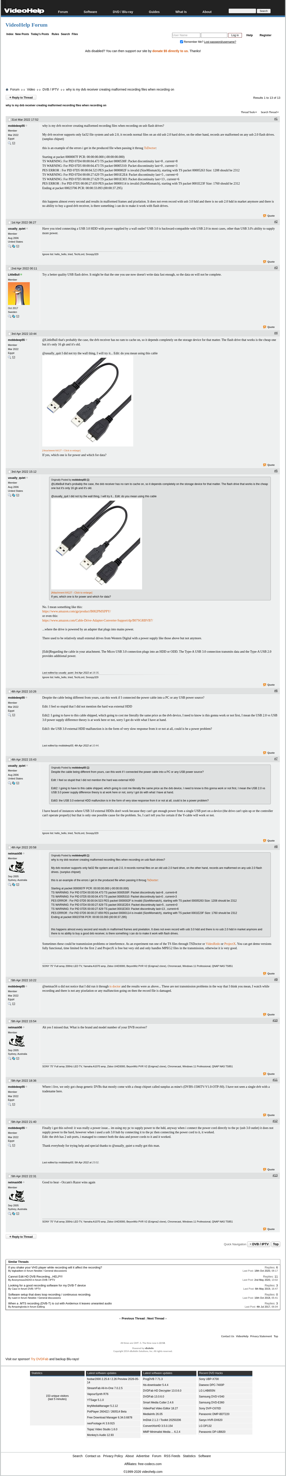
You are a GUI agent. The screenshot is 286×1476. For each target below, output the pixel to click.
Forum (63, 12)
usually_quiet (16, 228)
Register (265, 35)
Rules (55, 34)
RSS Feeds (172, 1456)
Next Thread (155, 1318)
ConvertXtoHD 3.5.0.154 (158, 1426)
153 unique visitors (57, 1395)
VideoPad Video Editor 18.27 (160, 1408)
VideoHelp (242, 1336)
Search (65, 34)
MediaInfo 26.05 (153, 1414)
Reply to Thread (21, 97)
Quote (269, 216)
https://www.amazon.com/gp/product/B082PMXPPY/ (76, 611)
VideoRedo (213, 944)
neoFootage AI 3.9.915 (101, 1423)
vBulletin (149, 1348)
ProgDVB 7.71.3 (153, 1379)
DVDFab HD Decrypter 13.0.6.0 (162, 1390)
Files (75, 34)
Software (90, 12)
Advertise (142, 1456)
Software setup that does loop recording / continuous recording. (49, 1294)
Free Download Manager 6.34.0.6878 (109, 1417)
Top (276, 1244)
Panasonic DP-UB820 (212, 1431)
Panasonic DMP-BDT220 (214, 1414)
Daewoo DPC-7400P (211, 1385)
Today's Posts (40, 34)
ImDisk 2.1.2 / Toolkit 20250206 (162, 1420)
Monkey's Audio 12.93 (100, 1435)
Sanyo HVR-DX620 (210, 1420)
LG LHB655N (207, 1390)
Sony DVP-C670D (210, 1408)
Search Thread (269, 112)
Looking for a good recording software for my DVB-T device (47, 1285)
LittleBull (14, 274)
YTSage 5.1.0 (95, 1400)
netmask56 (15, 853)
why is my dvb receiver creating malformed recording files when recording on (120, 89)
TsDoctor (150, 148)
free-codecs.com (149, 1464)
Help (249, 35)
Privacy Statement (261, 1336)
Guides (154, 12)
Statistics (189, 1456)
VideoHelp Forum (26, 25)
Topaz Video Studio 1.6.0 (102, 1429)
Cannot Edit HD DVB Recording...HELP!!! (35, 1276)
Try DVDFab (39, 1359)
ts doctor (115, 986)
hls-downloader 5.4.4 (155, 1385)
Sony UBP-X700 (209, 1379)
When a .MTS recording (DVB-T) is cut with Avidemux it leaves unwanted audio (60, 1303)
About (206, 12)
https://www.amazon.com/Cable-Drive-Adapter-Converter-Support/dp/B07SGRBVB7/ (97, 620)
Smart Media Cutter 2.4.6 (158, 1402)
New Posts (22, 34)
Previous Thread (133, 1318)
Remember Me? (192, 41)
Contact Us (227, 1336)
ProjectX (230, 944)
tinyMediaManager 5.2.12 (102, 1406)
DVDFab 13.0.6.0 (153, 1396)
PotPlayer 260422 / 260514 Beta (106, 1411)
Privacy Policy (113, 1456)
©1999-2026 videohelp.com (142, 1471)
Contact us (92, 1456)
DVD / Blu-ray (123, 12)
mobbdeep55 (16, 125)
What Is (181, 12)
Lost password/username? (220, 41)
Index (9, 34)
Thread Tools (248, 112)
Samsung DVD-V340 (211, 1396)
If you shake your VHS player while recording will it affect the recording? (55, 1267)
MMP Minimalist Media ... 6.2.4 (161, 1431)
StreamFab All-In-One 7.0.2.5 (105, 1388)
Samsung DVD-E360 (211, 1402)
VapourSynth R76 (97, 1394)
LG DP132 (205, 1426)
